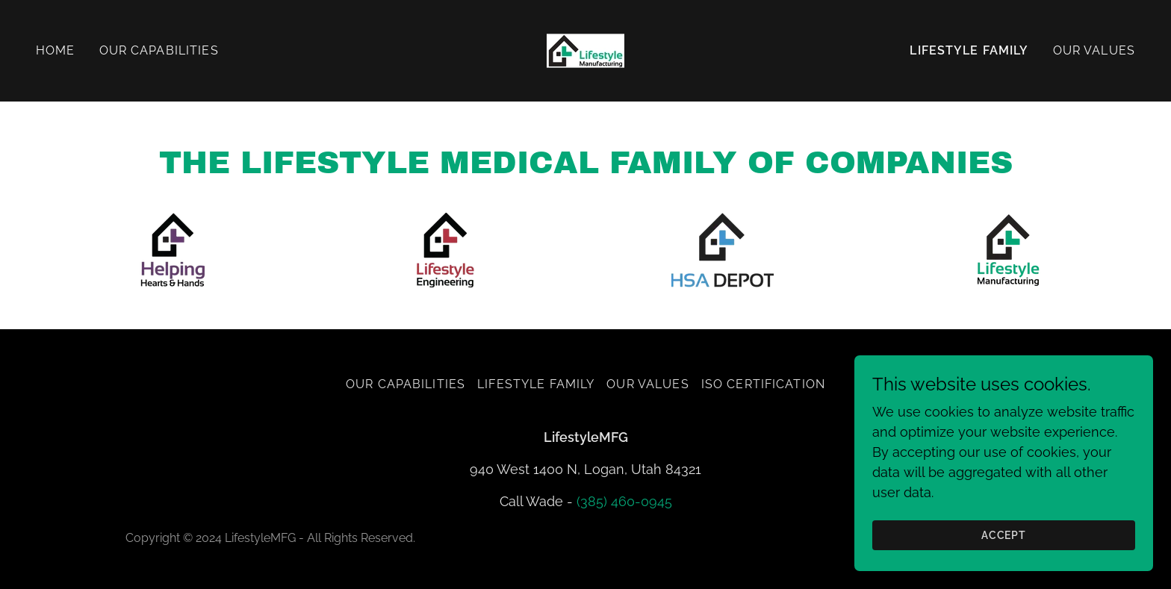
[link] (585, 49)
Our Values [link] (1094, 50)
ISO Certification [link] (763, 384)
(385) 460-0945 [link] (624, 501)
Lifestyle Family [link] (969, 50)
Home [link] (55, 50)
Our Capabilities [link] (159, 50)
